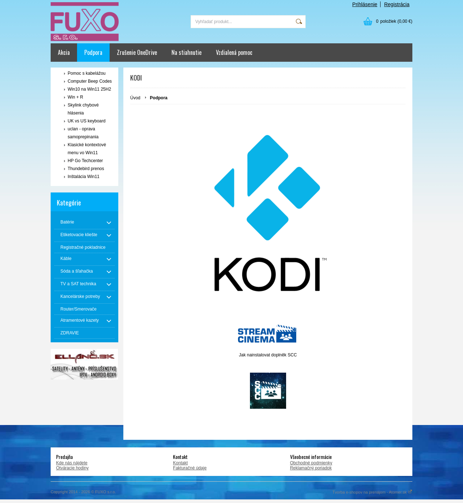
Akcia (64, 52)
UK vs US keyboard (87, 120)
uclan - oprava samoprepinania (83, 132)
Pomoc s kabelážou (87, 73)
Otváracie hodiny (72, 468)
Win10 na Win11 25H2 (89, 89)
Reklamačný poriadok (311, 468)
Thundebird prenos (86, 168)
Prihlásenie (364, 4)
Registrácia (396, 4)
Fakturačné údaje (190, 468)
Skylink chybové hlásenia (83, 109)
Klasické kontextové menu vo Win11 (87, 148)
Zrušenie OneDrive (137, 52)
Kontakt (180, 462)
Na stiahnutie (186, 52)
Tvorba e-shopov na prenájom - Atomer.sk (372, 492)
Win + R (75, 97)
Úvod (135, 97)
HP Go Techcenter (85, 160)
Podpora (93, 52)
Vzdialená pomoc (234, 52)
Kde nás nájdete (72, 462)
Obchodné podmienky (311, 462)
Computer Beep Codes (90, 81)
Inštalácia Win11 (83, 176)
